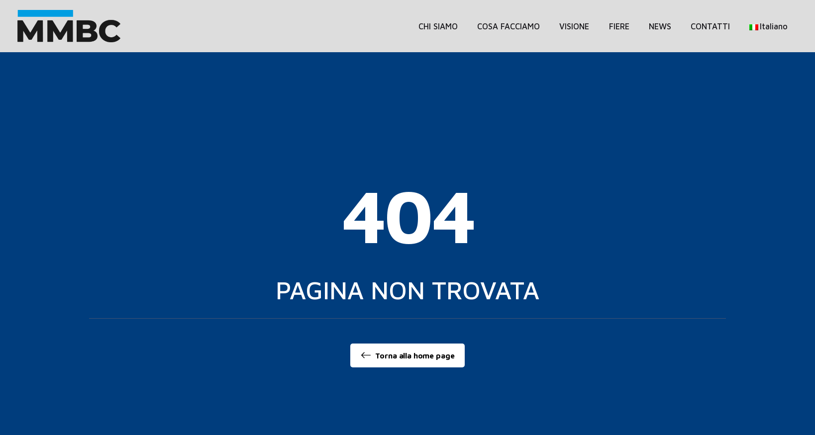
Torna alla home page (408, 355)
